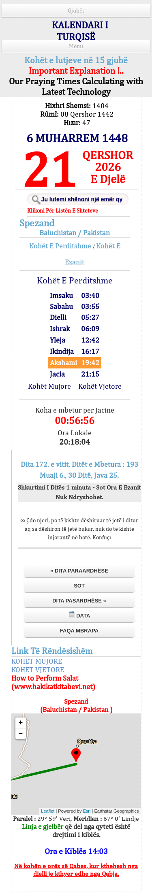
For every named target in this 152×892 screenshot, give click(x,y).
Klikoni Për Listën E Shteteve (62, 210)
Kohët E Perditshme (60, 245)
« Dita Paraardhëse (79, 571)
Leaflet (47, 811)
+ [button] (21, 723)
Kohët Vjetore (100, 386)
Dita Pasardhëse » (79, 601)
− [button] (21, 734)
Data (79, 615)
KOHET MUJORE (36, 661)
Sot (79, 586)
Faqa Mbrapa (79, 631)
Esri (87, 811)
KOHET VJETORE (37, 669)
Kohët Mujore (49, 386)
